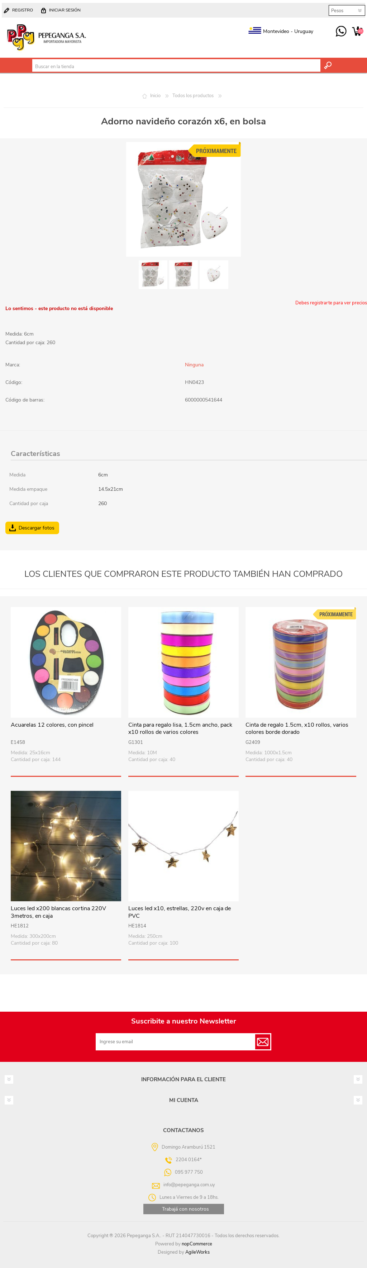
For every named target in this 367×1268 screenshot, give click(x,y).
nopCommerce (197, 1244)
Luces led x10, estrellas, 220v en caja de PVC (179, 912)
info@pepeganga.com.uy (189, 1185)
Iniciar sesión (65, 10)
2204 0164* (189, 1160)
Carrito (357, 31)
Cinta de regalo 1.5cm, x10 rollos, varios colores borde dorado (297, 728)
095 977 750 (341, 31)
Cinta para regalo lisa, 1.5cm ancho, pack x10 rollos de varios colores (180, 728)
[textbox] (176, 66)
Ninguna (194, 364)
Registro (22, 10)
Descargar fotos (36, 527)
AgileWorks (197, 1252)
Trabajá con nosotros (185, 1209)
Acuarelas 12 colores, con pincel (52, 725)
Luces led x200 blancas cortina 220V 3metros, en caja (58, 912)
